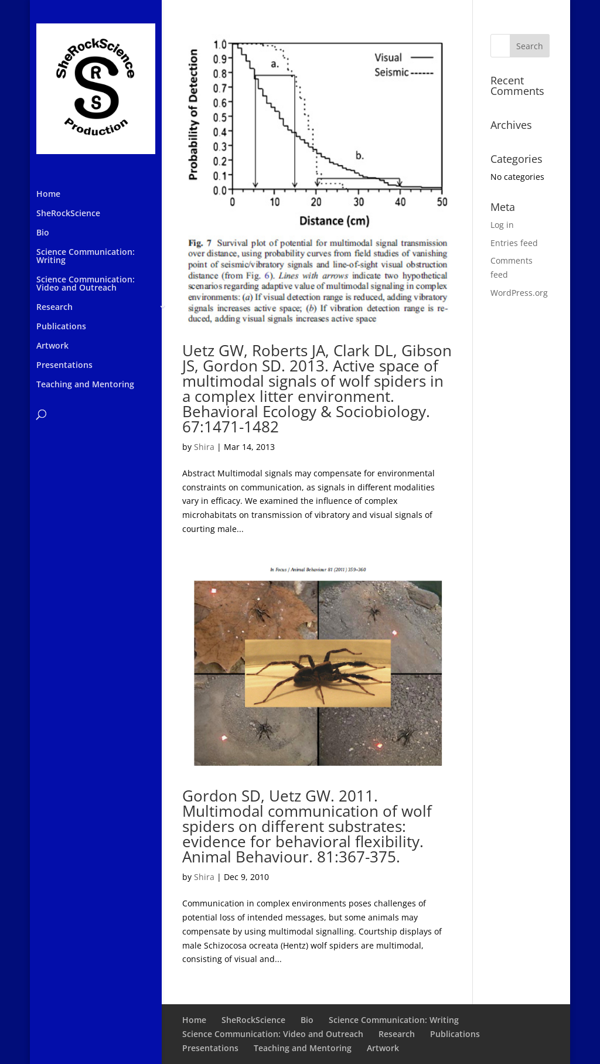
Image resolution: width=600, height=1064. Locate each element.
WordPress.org (519, 292)
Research (54, 307)
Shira (204, 446)
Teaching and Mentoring (85, 385)
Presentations (64, 365)
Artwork (52, 346)
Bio (42, 233)
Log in (502, 224)
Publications (61, 327)
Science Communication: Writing (85, 256)
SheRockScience (68, 214)
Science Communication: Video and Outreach (85, 284)
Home (48, 194)
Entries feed (514, 242)
